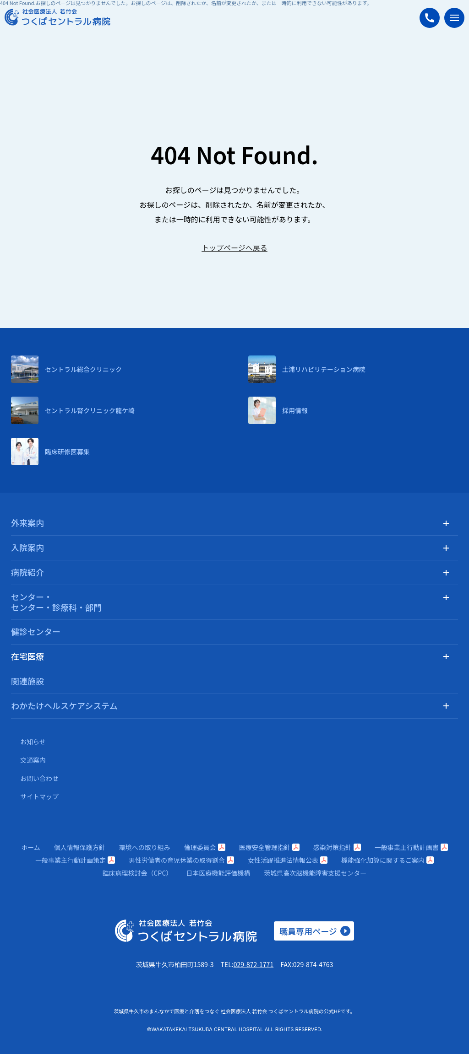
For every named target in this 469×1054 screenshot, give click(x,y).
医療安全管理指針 (269, 847)
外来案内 (27, 522)
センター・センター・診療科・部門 (56, 602)
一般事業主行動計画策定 (75, 860)
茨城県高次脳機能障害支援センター (315, 872)
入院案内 (27, 547)
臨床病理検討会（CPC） (138, 872)
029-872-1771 (253, 964)
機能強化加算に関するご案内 (387, 860)
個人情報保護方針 (79, 847)
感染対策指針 (337, 847)
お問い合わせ (39, 778)
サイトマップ (39, 796)
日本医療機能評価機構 (218, 872)
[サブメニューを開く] (446, 523)
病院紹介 (27, 572)
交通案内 (33, 759)
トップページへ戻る (234, 247)
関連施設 (27, 681)
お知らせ (33, 741)
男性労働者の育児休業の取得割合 (181, 860)
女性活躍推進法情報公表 (287, 860)
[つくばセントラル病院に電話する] (430, 18)
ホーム (30, 847)
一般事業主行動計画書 (411, 847)
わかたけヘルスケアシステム (64, 705)
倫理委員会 (204, 847)
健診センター (35, 631)
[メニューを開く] (454, 18)
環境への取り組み (144, 847)
